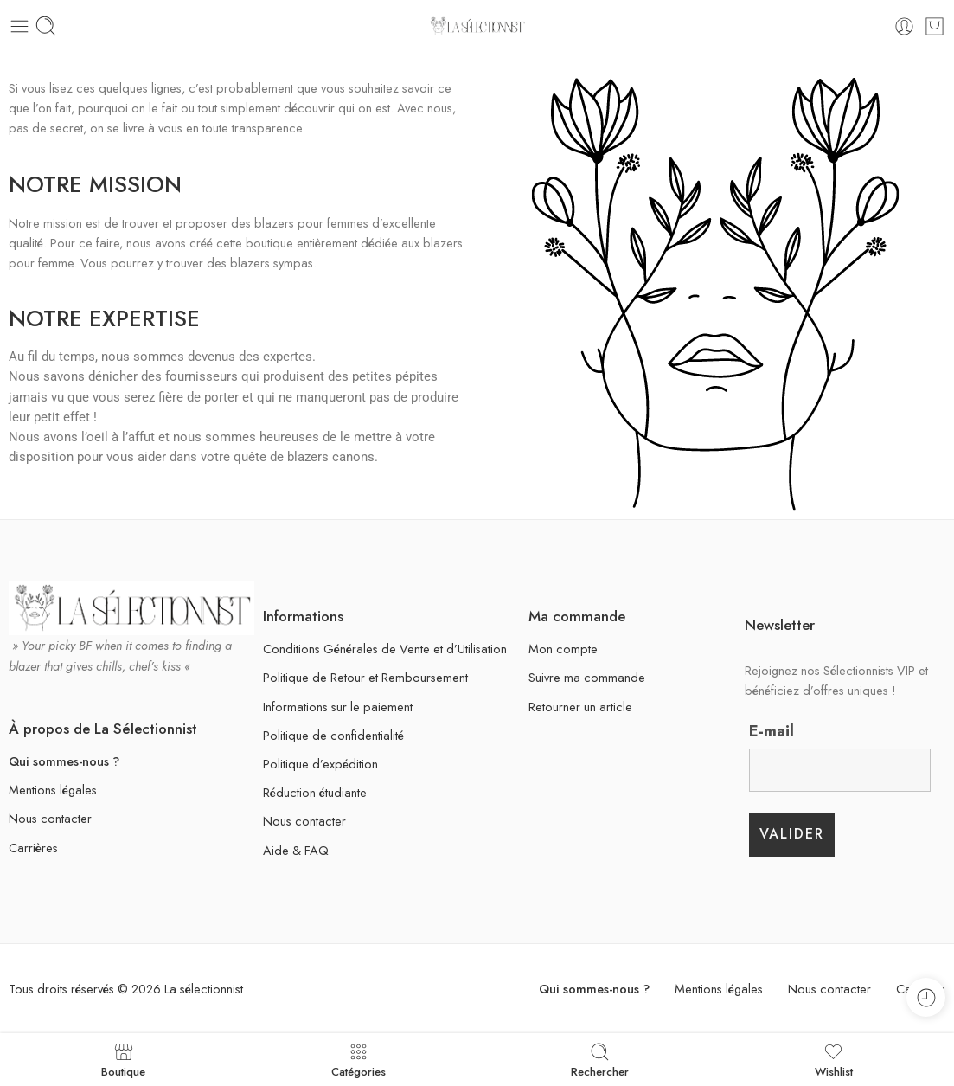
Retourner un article (580, 706)
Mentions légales (53, 790)
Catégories (358, 1059)
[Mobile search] (46, 26)
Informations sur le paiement (338, 706)
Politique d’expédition (320, 764)
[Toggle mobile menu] (19, 26)
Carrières (33, 848)
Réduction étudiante (315, 792)
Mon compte (563, 648)
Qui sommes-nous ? (64, 761)
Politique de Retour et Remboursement (365, 677)
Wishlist (834, 1059)
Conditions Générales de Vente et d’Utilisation (385, 648)
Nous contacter (50, 818)
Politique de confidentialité (333, 735)
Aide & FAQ (296, 850)
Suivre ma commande (586, 677)
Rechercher (600, 1059)
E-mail (771, 731)
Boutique (123, 1059)
